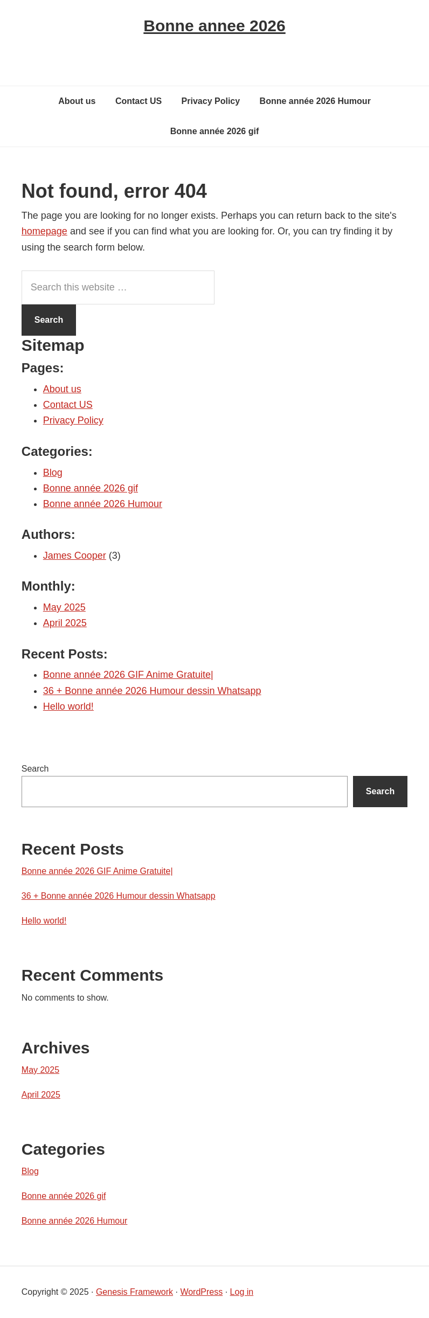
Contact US (68, 404)
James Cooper (74, 555)
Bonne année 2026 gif (90, 488)
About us (62, 389)
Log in (242, 1291)
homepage (44, 231)
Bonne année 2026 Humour (102, 503)
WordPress (201, 1291)
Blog (53, 472)
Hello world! (68, 706)
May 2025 (64, 607)
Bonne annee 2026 (214, 25)
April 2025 (65, 623)
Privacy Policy (73, 420)
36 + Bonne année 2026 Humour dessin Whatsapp (152, 690)
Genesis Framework (134, 1291)
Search (35, 768)
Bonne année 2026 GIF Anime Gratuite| (128, 674)
